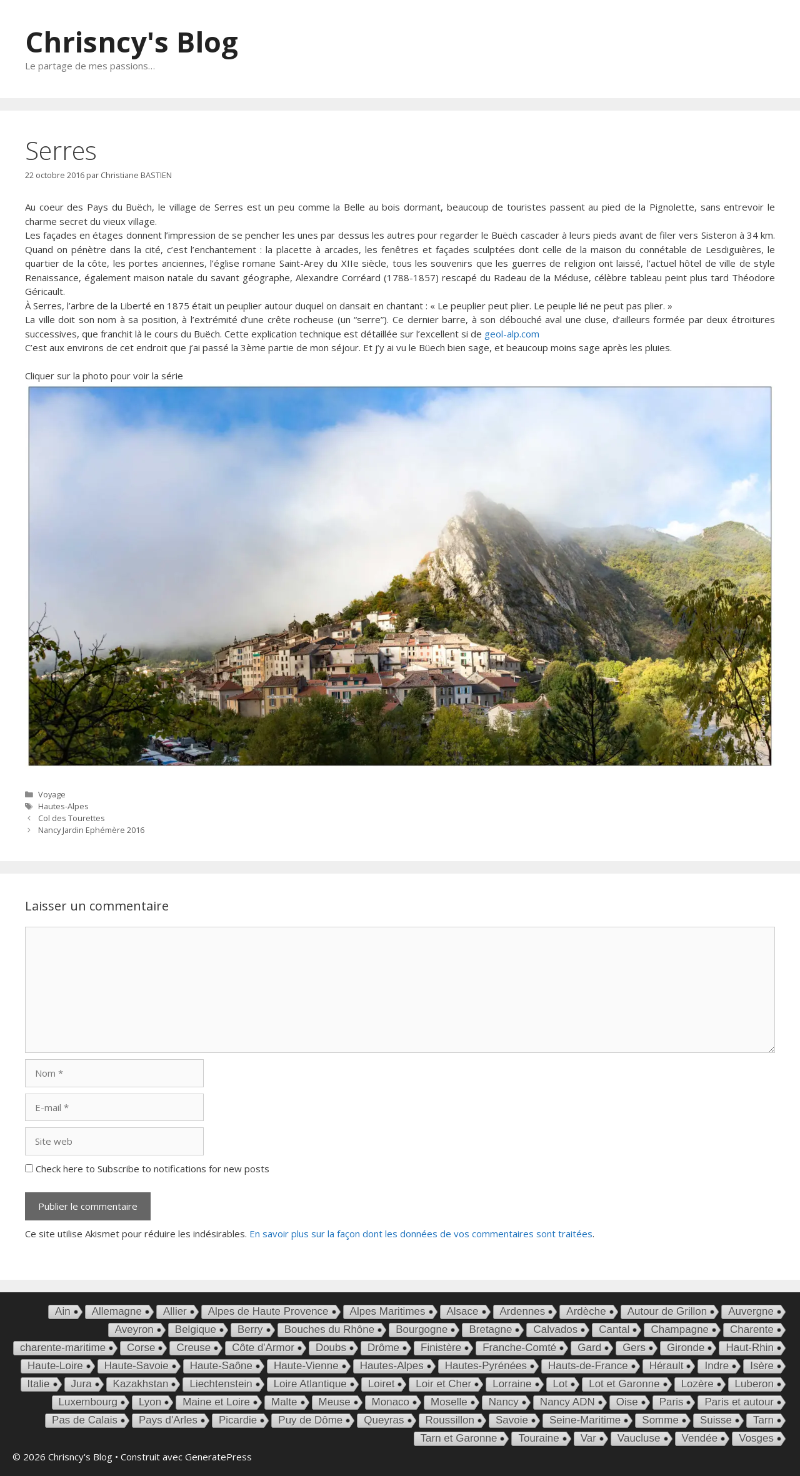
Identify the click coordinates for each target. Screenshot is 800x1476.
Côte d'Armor (263, 1348)
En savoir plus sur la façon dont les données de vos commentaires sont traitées (420, 1233)
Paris (671, 1402)
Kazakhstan (141, 1384)
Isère (762, 1366)
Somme (660, 1420)
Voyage (52, 794)
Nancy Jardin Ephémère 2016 (91, 829)
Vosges (756, 1438)
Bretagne (490, 1329)
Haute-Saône (221, 1366)
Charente (752, 1329)
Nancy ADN (567, 1402)
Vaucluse (639, 1438)
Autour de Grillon (668, 1311)
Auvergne (751, 1311)
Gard (589, 1348)
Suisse (716, 1420)
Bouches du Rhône (329, 1329)
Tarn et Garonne (459, 1438)
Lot (560, 1384)
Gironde (685, 1348)
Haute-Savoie (136, 1366)
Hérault (666, 1366)
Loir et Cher (443, 1384)
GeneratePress (218, 1456)
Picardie (238, 1420)
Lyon (150, 1402)
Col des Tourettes (71, 818)
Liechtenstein (220, 1384)
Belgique (195, 1329)
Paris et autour (739, 1402)
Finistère (441, 1348)
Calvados (555, 1329)
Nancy (504, 1402)
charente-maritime (63, 1348)
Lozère (697, 1384)
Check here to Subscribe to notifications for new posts (147, 1168)
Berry (250, 1329)
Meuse (335, 1402)
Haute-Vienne (306, 1366)
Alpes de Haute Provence (268, 1311)
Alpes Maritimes (388, 1311)
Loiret (381, 1384)
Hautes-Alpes (63, 806)
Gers (634, 1348)
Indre (716, 1366)
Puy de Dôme (310, 1420)
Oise (627, 1402)
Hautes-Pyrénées (486, 1366)
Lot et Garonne (624, 1384)
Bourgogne (422, 1329)
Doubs (331, 1348)
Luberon (754, 1384)
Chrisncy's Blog (131, 41)
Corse (141, 1348)
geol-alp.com (511, 333)
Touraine (538, 1438)
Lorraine (511, 1384)
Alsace (463, 1311)
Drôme (383, 1348)
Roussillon (450, 1420)
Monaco (390, 1402)
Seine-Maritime (585, 1420)
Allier (175, 1311)
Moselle (449, 1402)
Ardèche (586, 1311)
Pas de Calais (85, 1420)
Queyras (384, 1420)
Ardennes (523, 1311)
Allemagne (117, 1311)
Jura (81, 1384)
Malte (284, 1402)
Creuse (193, 1348)
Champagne (680, 1329)
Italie (39, 1384)
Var (588, 1438)
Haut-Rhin (750, 1348)
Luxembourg (88, 1402)
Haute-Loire (55, 1366)
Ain (63, 1311)
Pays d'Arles (168, 1420)
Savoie (512, 1420)
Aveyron (134, 1329)
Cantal (614, 1329)
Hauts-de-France (588, 1366)
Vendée (700, 1438)
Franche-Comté (519, 1348)
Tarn (763, 1420)
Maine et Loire (216, 1402)
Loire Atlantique (310, 1384)
